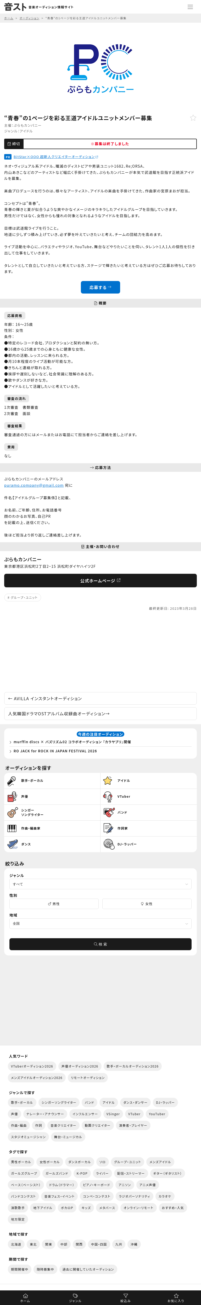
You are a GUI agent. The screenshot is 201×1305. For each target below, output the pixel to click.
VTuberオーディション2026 (32, 1066)
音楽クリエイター (63, 1125)
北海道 (16, 1244)
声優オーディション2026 (80, 1066)
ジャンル (75, 1300)
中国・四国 (99, 1244)
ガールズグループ (24, 1173)
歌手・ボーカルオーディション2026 (133, 1066)
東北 (33, 1244)
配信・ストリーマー (131, 1173)
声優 (14, 1114)
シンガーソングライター (59, 1102)
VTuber (134, 1114)
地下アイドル (43, 1207)
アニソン (125, 1184)
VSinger (113, 1114)
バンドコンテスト (23, 1196)
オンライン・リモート (138, 1207)
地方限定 (18, 1219)
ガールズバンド (57, 1173)
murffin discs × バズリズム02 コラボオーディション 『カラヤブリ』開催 (72, 741)
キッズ (86, 1207)
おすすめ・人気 (173, 1207)
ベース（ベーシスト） (26, 1184)
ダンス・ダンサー (135, 1102)
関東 (48, 1244)
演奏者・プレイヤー (133, 1125)
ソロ (102, 1162)
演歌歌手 (18, 1207)
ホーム (25, 1300)
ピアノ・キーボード (96, 1184)
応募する (101, 287)
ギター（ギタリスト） (167, 1173)
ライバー (102, 1173)
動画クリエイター (98, 1125)
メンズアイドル (160, 1162)
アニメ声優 (147, 1184)
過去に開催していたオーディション (88, 1269)
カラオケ (165, 1196)
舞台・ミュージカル (68, 1137)
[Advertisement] (100, 651)
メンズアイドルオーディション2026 (37, 1077)
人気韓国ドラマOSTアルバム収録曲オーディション (59, 713)
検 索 (100, 944)
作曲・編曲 (19, 1125)
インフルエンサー (85, 1114)
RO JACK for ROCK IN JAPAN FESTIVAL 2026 (55, 750)
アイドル (26, 131)
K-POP (82, 1173)
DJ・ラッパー (165, 1102)
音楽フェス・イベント (59, 1196)
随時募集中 (45, 1269)
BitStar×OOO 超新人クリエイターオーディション (56, 156)
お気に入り (176, 1300)
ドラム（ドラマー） (62, 1184)
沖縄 (134, 1244)
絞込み (125, 1300)
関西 (79, 1244)
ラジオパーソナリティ (134, 1196)
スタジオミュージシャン (28, 1137)
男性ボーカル (21, 1162)
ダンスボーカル (79, 1162)
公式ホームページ (100, 580)
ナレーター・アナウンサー (45, 1114)
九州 (118, 1244)
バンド (89, 1102)
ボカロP (67, 1207)
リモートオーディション (88, 1077)
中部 (64, 1244)
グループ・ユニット (24, 597)
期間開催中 (19, 1269)
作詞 (38, 1125)
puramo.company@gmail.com (34, 485)
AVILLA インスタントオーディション (45, 698)
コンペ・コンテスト (96, 1196)
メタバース (107, 1207)
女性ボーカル (50, 1162)
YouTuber (157, 1114)
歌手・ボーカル (22, 1102)
